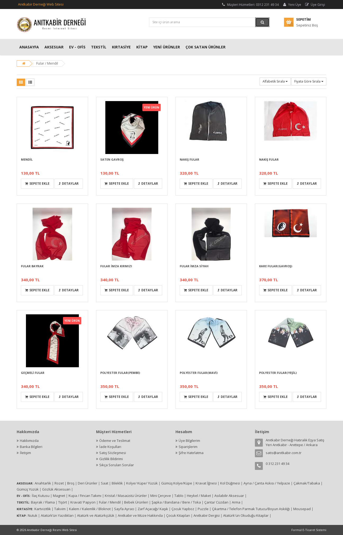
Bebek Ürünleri (136, 502)
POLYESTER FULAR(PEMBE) (120, 373)
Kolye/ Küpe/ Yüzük (142, 483)
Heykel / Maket (199, 495)
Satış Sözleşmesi (112, 452)
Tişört (62, 502)
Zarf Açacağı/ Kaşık (153, 508)
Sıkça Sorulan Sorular (116, 465)
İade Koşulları (110, 446)
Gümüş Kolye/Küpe (176, 483)
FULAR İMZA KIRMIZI (116, 266)
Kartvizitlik (42, 508)
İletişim (25, 452)
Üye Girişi (315, 4)
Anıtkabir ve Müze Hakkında (140, 515)
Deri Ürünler (87, 483)
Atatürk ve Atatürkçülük (95, 515)
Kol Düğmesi (230, 483)
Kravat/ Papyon (83, 502)
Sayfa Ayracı (124, 508)
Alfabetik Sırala (275, 81)
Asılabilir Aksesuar (229, 495)
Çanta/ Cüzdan (216, 502)
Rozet (59, 483)
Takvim (60, 508)
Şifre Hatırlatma (191, 452)
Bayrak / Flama (43, 502)
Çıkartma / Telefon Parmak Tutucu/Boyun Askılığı (251, 508)
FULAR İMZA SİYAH (194, 266)
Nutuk (32, 515)
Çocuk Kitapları (178, 515)
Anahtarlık (43, 483)
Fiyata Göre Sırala (308, 81)
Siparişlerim (188, 446)
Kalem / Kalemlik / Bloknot (90, 508)
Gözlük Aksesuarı (56, 489)
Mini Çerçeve (160, 495)
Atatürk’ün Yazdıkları (57, 515)
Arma (236, 502)
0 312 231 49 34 (277, 463)
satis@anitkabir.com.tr (283, 452)
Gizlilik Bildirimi (111, 458)
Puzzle (203, 508)
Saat (104, 483)
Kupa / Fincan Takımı (85, 495)
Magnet (59, 495)
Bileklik (117, 483)
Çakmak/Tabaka (307, 483)
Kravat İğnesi (206, 483)
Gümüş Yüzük (28, 489)
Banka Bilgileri (31, 446)
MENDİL (27, 159)
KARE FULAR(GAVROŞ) (275, 266)
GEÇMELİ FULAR (32, 373)
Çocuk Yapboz (183, 508)
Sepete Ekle (37, 183)
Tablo (178, 495)
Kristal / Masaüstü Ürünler (126, 495)
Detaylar (69, 183)
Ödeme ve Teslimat (114, 440)
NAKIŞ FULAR (189, 159)
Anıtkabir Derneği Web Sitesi (41, 4)
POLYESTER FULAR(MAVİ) (199, 373)
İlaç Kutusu (40, 495)
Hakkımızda (29, 440)
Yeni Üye (291, 4)
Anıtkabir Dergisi (206, 515)
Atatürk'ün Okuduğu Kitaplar (246, 515)
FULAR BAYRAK (32, 266)
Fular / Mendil (47, 63)
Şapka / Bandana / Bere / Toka (176, 502)
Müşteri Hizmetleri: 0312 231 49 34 (250, 4)
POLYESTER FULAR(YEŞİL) (278, 373)
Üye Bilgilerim (189, 440)
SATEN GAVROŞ (112, 159)
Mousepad (302, 508)
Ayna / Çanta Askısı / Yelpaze (266, 483)
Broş (70, 483)
